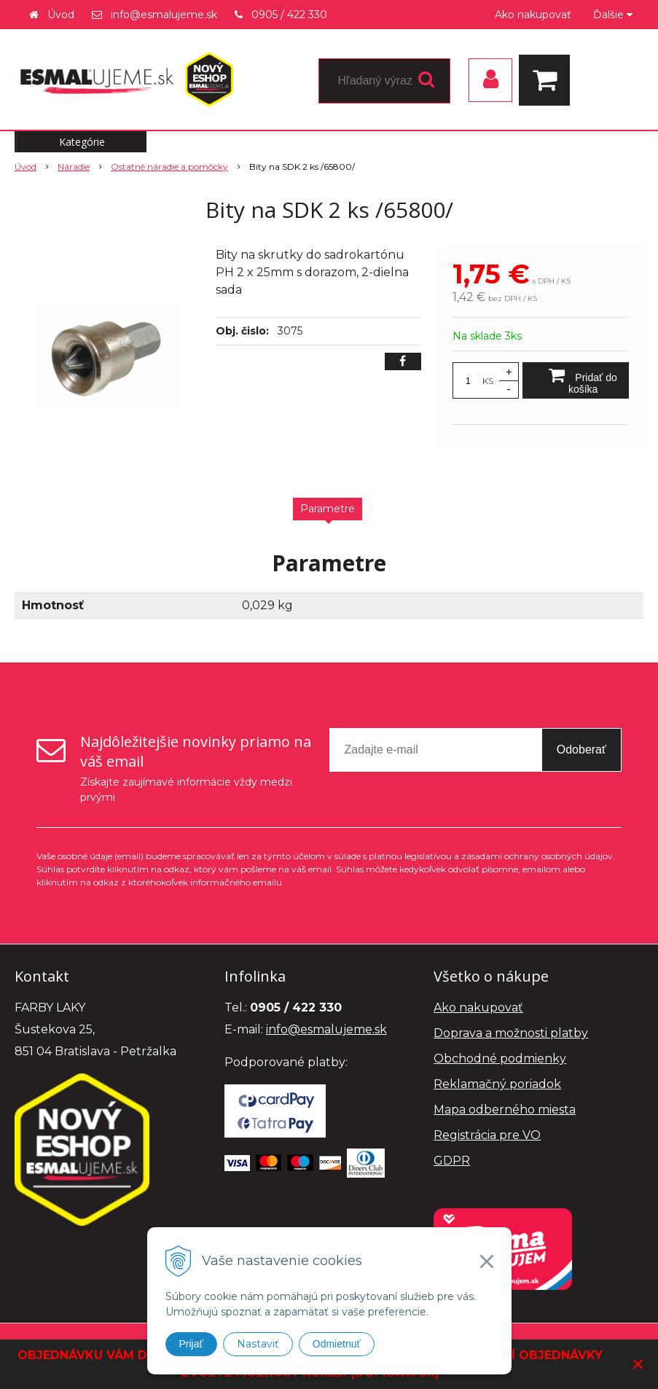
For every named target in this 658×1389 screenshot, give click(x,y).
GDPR (452, 1160)
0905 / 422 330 (289, 14)
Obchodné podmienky (500, 1058)
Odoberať (581, 749)
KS (487, 380)
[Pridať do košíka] (575, 380)
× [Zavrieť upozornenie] (638, 1364)
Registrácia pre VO (487, 1135)
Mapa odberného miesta (505, 1109)
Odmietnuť (337, 1344)
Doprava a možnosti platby (511, 1033)
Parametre (327, 508)
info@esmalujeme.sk (164, 14)
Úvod (60, 14)
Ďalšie (612, 14)
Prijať (191, 1344)
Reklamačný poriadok (497, 1084)
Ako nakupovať (533, 14)
